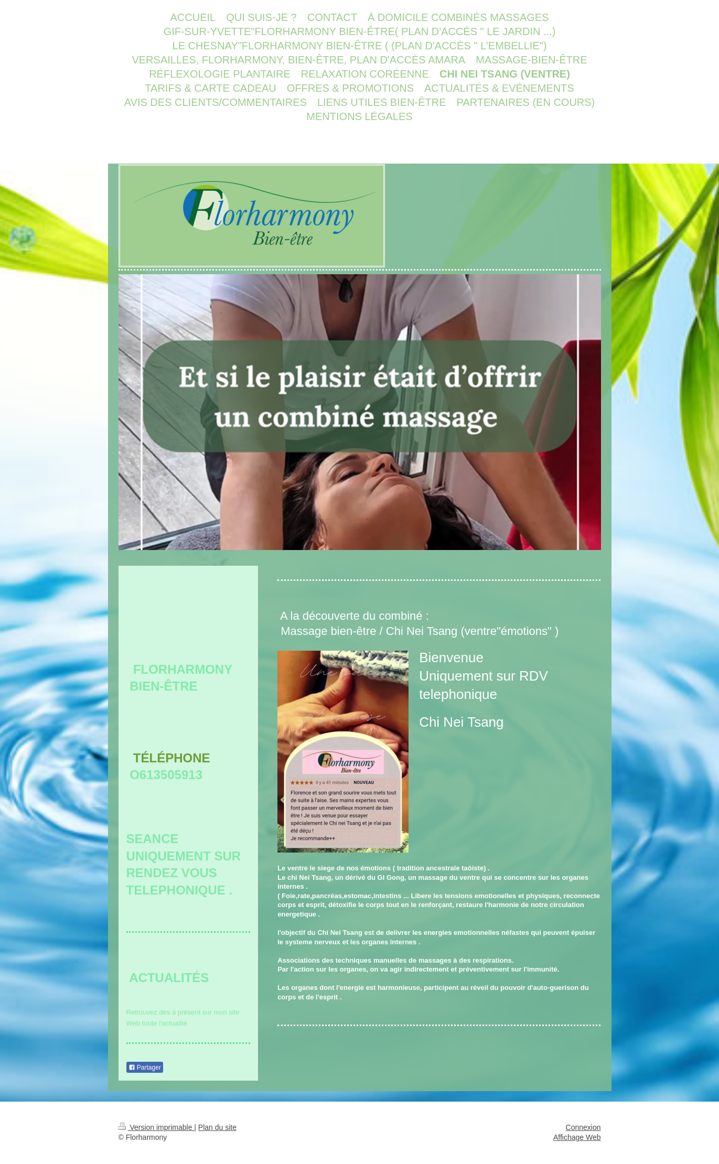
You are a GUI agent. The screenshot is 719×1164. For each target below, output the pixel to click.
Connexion (583, 1127)
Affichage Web (577, 1137)
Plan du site (217, 1127)
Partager (144, 1067)
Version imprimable (157, 1127)
